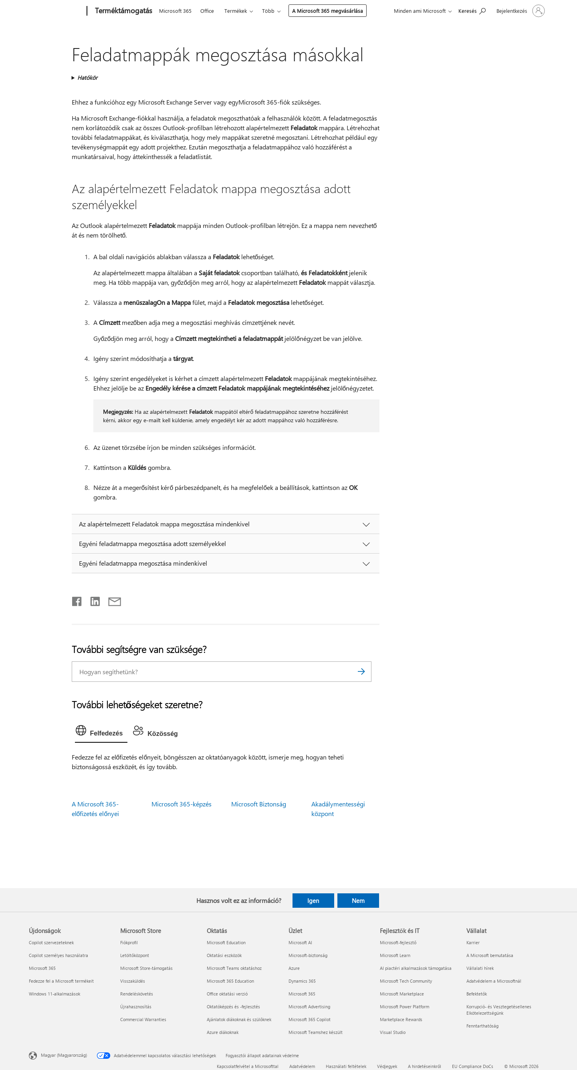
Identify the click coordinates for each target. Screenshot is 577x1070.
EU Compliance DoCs (472, 1066)
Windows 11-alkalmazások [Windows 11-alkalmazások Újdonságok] (54, 994)
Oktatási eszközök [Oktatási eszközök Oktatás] (224, 955)
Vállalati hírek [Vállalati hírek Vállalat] (480, 968)
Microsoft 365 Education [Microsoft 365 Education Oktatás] (230, 981)
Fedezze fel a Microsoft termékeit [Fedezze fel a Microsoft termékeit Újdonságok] (61, 981)
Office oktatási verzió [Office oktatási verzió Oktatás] (227, 994)
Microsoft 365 (175, 10)
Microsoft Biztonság (258, 804)
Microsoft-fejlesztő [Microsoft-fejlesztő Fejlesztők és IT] (398, 942)
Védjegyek (387, 1066)
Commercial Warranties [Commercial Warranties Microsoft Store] (143, 1019)
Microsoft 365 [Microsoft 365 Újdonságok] (42, 968)
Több (268, 10)
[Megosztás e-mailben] (111, 600)
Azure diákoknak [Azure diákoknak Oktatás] (222, 1032)
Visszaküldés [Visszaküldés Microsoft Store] (132, 981)
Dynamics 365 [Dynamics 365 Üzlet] (302, 981)
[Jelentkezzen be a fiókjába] (520, 10)
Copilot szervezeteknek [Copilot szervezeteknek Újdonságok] (51, 942)
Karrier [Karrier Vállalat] (473, 942)
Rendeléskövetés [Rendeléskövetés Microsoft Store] (136, 994)
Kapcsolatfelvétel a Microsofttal (247, 1066)
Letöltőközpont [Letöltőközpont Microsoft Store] (134, 955)
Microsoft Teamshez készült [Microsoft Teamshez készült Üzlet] (315, 1032)
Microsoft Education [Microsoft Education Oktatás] (226, 942)
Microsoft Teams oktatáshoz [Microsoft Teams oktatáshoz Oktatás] (234, 968)
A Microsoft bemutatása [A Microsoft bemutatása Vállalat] (489, 955)
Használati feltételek (346, 1066)
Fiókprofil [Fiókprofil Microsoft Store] (129, 942)
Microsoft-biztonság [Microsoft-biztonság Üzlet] (307, 955)
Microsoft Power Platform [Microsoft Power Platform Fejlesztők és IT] (404, 1007)
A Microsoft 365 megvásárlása (327, 10)
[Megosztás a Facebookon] (77, 600)
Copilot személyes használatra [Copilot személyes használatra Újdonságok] (58, 955)
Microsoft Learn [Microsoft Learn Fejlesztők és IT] (395, 955)
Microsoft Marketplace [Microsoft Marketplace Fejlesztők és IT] (402, 994)
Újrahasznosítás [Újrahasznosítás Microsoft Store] (135, 1007)
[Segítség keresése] (472, 10)
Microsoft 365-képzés (181, 804)
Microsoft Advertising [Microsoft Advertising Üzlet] (309, 1007)
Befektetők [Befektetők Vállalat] (476, 994)
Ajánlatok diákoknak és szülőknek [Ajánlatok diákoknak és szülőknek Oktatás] (239, 1019)
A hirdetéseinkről (424, 1066)
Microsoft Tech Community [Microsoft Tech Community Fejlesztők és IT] (406, 981)
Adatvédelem (302, 1066)
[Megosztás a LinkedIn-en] (92, 600)
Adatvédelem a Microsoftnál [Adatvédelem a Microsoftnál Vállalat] (493, 981)
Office (207, 10)
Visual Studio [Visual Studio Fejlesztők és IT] (393, 1032)
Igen (313, 901)
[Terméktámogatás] (123, 11)
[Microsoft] (56, 11)
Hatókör (87, 77)
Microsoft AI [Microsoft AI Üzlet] (300, 942)
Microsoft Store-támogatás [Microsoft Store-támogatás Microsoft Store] (146, 968)
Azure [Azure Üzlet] (294, 968)
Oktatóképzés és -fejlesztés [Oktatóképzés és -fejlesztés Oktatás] (233, 1007)
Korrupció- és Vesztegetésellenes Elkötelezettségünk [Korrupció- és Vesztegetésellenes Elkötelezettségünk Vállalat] (498, 1010)
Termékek (235, 10)
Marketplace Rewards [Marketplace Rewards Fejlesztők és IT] (401, 1019)
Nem (358, 901)
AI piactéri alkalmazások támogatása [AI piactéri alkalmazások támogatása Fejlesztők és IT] (416, 968)
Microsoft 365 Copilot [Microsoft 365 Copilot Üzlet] (309, 1019)
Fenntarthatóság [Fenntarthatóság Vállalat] (482, 1026)
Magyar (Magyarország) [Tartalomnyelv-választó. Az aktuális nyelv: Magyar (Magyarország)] (64, 1055)
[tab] (101, 732)
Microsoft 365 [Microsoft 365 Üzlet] (301, 994)
